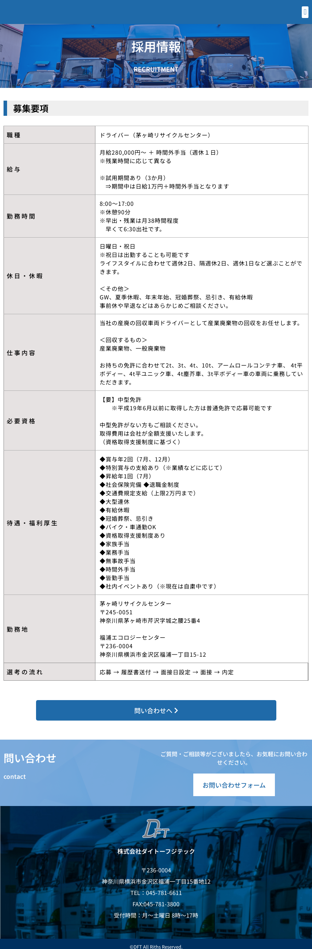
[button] (305, 12)
